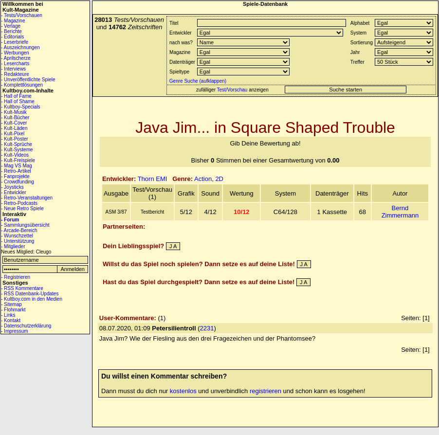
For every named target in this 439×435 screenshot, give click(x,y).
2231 (207, 328)
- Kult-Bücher (15, 117)
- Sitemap (11, 304)
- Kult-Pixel (12, 133)
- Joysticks (12, 187)
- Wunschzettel (17, 235)
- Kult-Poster (14, 139)
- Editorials (12, 36)
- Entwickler (13, 192)
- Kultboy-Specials (20, 106)
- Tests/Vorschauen (21, 15)
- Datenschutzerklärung (26, 325)
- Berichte (11, 31)
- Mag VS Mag (16, 165)
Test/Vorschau (232, 89)
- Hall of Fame (16, 96)
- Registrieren (15, 277)
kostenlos (183, 391)
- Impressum (14, 331)
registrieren (265, 391)
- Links (8, 315)
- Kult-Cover (14, 123)
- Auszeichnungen (20, 47)
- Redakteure (15, 74)
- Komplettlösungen (22, 85)
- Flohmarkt (13, 309)
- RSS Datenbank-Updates (29, 293)
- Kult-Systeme (17, 149)
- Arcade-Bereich (19, 230)
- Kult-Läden (14, 128)
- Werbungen (15, 52)
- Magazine (13, 20)
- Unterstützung (17, 241)
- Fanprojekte (15, 176)
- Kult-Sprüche (16, 144)
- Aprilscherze (16, 58)
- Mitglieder (13, 246)
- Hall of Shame (18, 101)
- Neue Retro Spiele (22, 208)
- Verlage (10, 26)
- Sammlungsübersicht (25, 225)
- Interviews (13, 69)
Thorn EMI (152, 178)
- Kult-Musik (14, 112)
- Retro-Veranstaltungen (27, 197)
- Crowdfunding (17, 181)
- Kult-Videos (15, 155)
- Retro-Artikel (16, 171)
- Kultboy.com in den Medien (31, 299)
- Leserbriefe (14, 42)
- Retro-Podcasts (19, 203)
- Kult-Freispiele (18, 160)
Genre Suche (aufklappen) (197, 81)
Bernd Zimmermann (400, 211)
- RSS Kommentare (22, 288)
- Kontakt (10, 320)
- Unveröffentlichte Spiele (28, 79)
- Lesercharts (15, 63)
